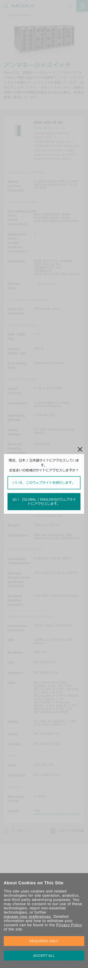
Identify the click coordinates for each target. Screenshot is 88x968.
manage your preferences (27, 917)
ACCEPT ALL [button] (44, 955)
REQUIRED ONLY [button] (44, 941)
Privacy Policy (69, 925)
